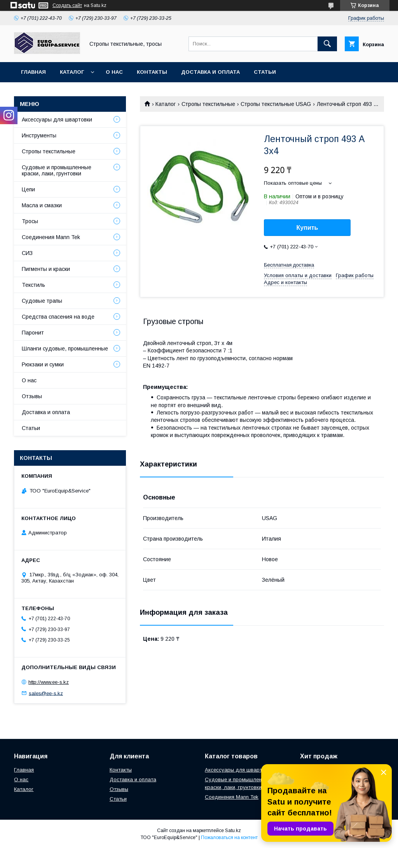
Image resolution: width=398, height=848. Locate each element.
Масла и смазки (42, 205)
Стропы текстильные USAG (276, 104)
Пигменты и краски (46, 269)
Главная (33, 72)
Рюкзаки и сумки (43, 364)
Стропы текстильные (208, 104)
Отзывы (32, 396)
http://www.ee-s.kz (48, 682)
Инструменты (39, 135)
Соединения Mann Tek (51, 237)
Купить (307, 227)
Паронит (33, 332)
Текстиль (33, 285)
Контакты (152, 72)
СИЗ (27, 253)
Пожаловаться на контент (229, 837)
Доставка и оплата (210, 72)
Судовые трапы (42, 301)
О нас (114, 72)
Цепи (28, 189)
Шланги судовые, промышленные (65, 348)
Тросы (30, 221)
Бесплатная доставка (289, 265)
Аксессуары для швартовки (57, 119)
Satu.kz (233, 830)
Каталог (72, 72)
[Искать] (327, 43)
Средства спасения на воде (58, 317)
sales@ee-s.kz (46, 693)
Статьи (265, 72)
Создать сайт (67, 5)
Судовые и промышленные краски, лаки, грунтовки (56, 170)
